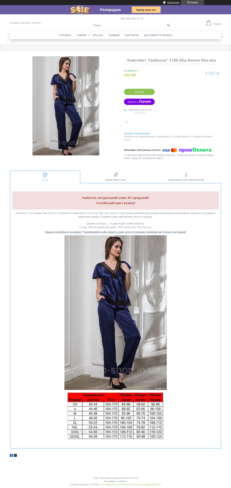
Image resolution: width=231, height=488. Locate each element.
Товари (82, 35)
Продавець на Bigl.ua (115, 481)
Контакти (132, 35)
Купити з (139, 101)
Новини (114, 35)
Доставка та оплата (158, 35)
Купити (139, 92)
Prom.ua (133, 478)
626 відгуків (173, 2)
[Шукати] (168, 25)
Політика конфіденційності (146, 484)
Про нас (98, 35)
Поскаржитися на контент (116, 484)
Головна (65, 35)
